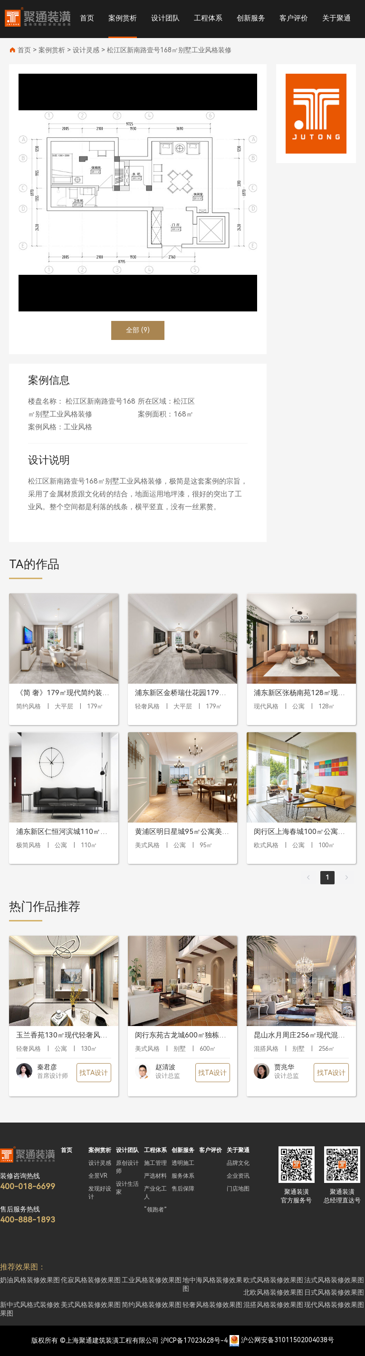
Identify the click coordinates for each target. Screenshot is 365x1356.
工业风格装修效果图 (152, 1280)
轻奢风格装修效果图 (212, 1304)
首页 (87, 18)
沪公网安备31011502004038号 (287, 1340)
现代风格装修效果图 (334, 1304)
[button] (246, 192)
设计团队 (165, 18)
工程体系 (208, 18)
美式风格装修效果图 (91, 1304)
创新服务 (251, 18)
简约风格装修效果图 (152, 1304)
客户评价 (293, 18)
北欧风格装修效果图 (273, 1292)
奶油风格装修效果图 (30, 1280)
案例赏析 (122, 18)
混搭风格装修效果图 (273, 1304)
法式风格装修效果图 (334, 1280)
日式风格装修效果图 (334, 1292)
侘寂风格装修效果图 (91, 1280)
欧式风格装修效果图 (273, 1280)
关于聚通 (336, 18)
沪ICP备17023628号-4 (194, 1340)
